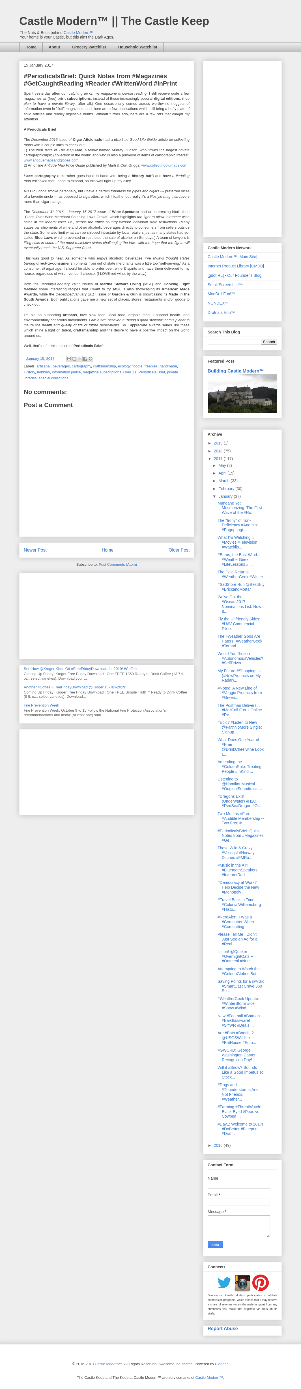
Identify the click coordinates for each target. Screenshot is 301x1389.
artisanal (44, 366)
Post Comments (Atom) (118, 564)
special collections (53, 378)
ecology (124, 366)
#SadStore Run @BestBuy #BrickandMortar (241, 587)
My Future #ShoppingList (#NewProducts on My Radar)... (240, 676)
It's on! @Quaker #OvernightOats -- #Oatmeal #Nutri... (236, 956)
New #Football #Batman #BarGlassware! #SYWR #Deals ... (239, 1021)
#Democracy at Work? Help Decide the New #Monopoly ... (238, 887)
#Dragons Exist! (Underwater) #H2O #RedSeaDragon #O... (239, 801)
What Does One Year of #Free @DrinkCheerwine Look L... (241, 746)
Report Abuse (223, 1328)
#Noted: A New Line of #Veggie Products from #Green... (240, 693)
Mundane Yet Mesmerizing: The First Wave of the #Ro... (240, 508)
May (222, 465)
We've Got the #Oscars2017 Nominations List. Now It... (239, 604)
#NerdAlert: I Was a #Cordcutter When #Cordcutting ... (236, 922)
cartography (81, 366)
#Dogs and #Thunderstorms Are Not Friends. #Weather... (238, 1091)
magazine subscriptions (102, 372)
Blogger (221, 1364)
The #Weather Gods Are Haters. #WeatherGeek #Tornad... (240, 641)
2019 (219, 443)
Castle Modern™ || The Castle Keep (114, 21)
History (29, 372)
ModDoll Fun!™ (221, 294)
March (224, 480)
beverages (61, 366)
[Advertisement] (107, 615)
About (54, 47)
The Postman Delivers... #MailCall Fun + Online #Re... (240, 710)
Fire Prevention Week (41, 705)
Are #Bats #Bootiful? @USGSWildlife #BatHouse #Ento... (237, 1038)
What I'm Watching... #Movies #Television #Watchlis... (237, 542)
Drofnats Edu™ (221, 312)
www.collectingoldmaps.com (164, 165)
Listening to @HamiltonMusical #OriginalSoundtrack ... (240, 784)
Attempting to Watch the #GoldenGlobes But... (239, 971)
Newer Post (35, 550)
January (226, 496)
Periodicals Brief (151, 372)
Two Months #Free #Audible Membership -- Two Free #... (241, 818)
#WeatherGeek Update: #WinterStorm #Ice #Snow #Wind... (238, 1003)
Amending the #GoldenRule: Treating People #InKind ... (239, 767)
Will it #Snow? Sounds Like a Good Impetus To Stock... (241, 1072)
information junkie (66, 372)
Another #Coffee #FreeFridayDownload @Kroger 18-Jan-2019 (74, 687)
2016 (219, 1145)
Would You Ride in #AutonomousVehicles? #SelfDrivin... (240, 658)
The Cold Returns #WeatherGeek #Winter (240, 574)
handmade (168, 366)
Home (30, 47)
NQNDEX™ (218, 303)
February (226, 488)
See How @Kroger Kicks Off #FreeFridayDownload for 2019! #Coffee (80, 669)
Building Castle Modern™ (236, 370)
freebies (151, 366)
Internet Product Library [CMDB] (236, 266)
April (222, 473)
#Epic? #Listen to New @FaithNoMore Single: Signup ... (240, 727)
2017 (219, 458)
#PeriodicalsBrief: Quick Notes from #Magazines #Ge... (241, 836)
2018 (219, 451)
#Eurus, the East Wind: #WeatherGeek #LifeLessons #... (238, 559)
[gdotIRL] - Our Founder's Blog (234, 275)
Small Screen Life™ (225, 284)
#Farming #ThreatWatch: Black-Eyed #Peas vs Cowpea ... (239, 1112)
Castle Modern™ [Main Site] (232, 256)
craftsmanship (104, 366)
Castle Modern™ (78, 32)
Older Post (179, 550)
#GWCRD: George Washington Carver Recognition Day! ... (237, 1055)
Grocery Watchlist (89, 47)
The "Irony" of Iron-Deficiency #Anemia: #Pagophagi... (238, 525)
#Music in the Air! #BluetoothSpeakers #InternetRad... (237, 870)
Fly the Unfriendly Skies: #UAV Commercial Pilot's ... (239, 624)
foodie (137, 366)
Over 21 (129, 372)
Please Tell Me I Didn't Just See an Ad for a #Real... (237, 939)
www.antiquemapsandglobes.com (51, 160)
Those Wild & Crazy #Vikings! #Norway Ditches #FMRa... (236, 853)
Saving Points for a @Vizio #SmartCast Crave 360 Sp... (241, 986)
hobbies (43, 372)
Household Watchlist (137, 47)
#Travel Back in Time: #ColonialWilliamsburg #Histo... (239, 904)
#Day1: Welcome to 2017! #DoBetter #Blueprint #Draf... (240, 1129)
